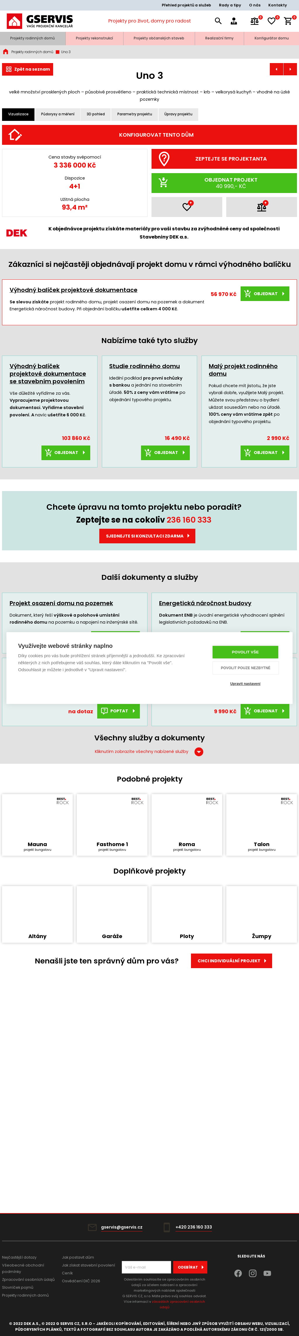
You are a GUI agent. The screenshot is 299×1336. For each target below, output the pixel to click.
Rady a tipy (230, 5)
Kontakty (277, 5)
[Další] (286, 209)
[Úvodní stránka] (40, 21)
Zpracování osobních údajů (28, 1279)
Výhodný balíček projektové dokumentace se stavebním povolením (48, 552)
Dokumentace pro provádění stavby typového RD (64, 850)
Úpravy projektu (178, 114)
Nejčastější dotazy (19, 1257)
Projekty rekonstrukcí (94, 38)
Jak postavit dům (78, 1257)
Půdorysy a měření (57, 114)
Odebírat (192, 1267)
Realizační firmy (219, 38)
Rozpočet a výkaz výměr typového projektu (224, 847)
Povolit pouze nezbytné (246, 668)
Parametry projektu (134, 114)
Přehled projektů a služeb (186, 5)
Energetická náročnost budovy (205, 781)
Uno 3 (62, 52)
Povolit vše (245, 652)
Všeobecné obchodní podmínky (23, 1268)
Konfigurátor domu (272, 38)
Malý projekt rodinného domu (243, 548)
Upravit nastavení (246, 684)
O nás (254, 5)
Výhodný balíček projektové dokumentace (74, 468)
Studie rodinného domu (144, 544)
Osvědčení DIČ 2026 (81, 1280)
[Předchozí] (12, 209)
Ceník (67, 1273)
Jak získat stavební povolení (88, 1265)
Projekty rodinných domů (32, 38)
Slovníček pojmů (17, 1287)
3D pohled (96, 114)
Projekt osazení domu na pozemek (61, 781)
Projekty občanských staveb (159, 38)
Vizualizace (18, 114)
